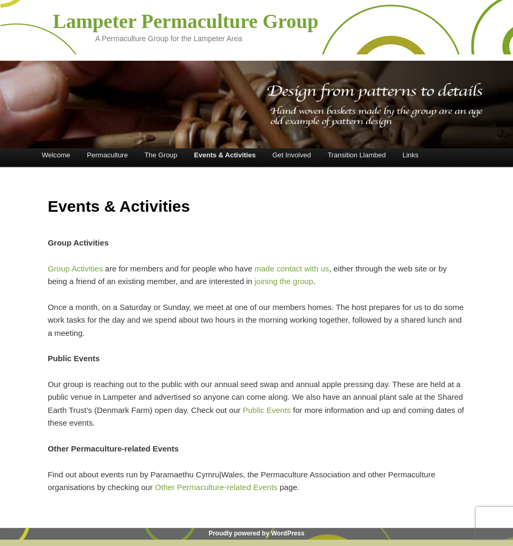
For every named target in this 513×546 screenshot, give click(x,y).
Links (410, 155)
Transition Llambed (356, 155)
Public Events (267, 410)
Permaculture (107, 155)
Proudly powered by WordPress (256, 533)
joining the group (283, 281)
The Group (160, 155)
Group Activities (76, 268)
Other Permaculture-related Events (217, 487)
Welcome (56, 155)
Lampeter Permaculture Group (185, 21)
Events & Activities (225, 155)
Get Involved (291, 155)
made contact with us (291, 268)
